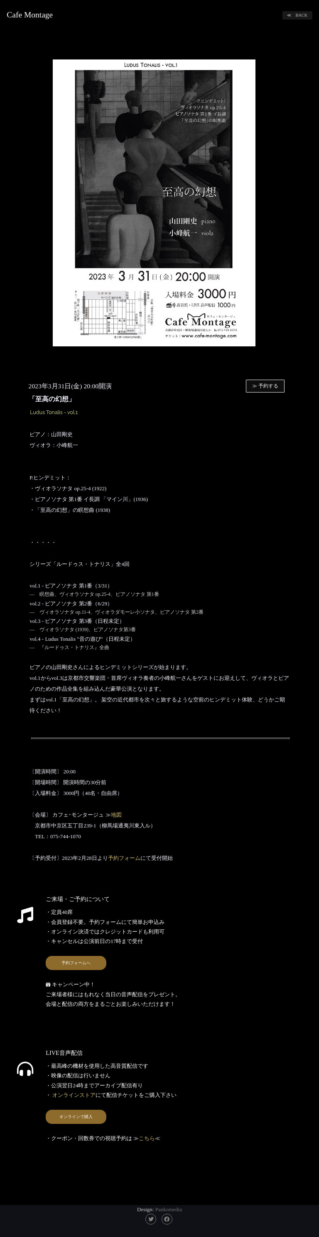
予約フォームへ (76, 962)
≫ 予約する (265, 386)
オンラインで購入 (76, 1116)
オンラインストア (73, 1095)
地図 (116, 815)
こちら (147, 1138)
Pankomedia (168, 1209)
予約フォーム (124, 858)
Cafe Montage (30, 14)
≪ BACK (297, 15)
